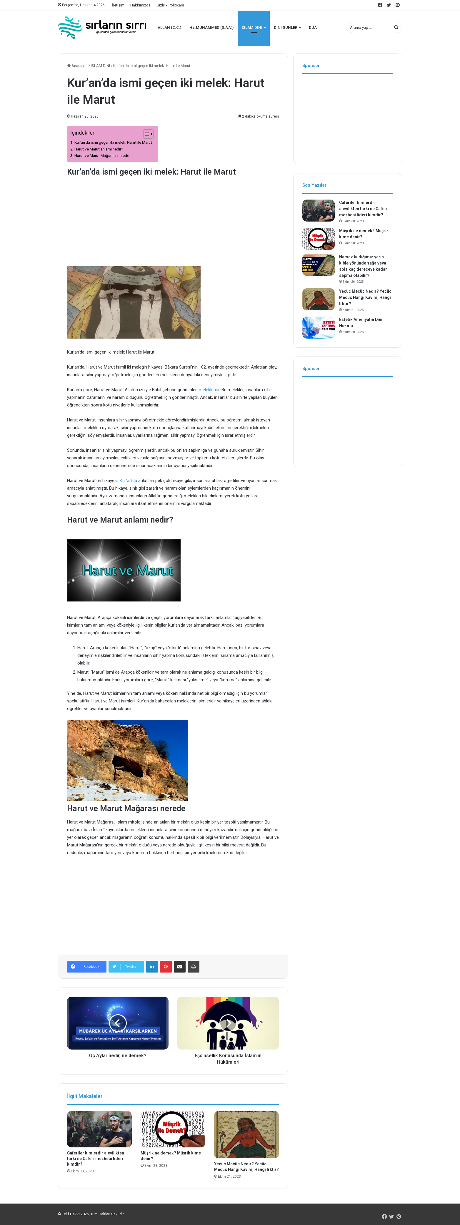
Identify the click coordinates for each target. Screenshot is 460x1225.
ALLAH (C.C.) (169, 27)
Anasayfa (77, 65)
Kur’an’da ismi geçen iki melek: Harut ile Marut (113, 142)
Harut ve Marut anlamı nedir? (98, 149)
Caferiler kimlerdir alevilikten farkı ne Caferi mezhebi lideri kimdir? (95, 1159)
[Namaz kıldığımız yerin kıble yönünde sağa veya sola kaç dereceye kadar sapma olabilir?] (318, 265)
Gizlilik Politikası (170, 5)
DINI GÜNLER (285, 27)
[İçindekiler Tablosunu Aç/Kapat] (145, 134)
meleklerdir (209, 389)
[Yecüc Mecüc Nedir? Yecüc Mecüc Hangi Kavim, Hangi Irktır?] (246, 1134)
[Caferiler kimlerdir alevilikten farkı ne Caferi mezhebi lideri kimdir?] (99, 1129)
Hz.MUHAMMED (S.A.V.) (211, 27)
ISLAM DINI (252, 27)
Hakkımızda (140, 5)
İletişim (118, 5)
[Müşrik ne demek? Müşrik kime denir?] (173, 1129)
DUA (313, 27)
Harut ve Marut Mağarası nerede (101, 155)
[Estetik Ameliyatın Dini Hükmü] (318, 328)
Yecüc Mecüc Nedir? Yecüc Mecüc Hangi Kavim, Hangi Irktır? (365, 297)
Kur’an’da (129, 480)
